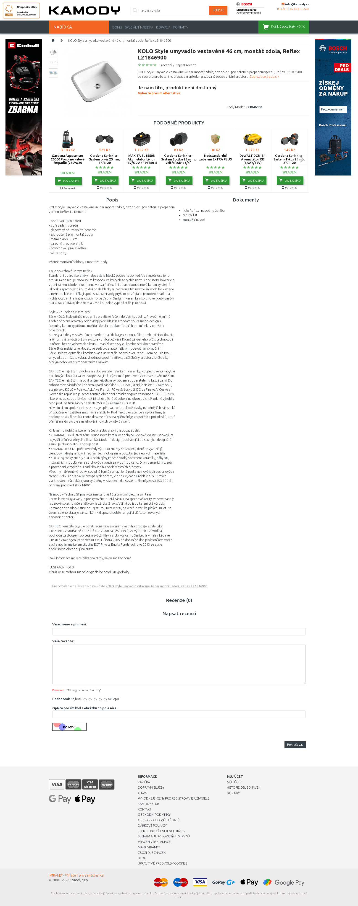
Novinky (233, 793)
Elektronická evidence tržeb (161, 831)
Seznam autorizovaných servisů (164, 836)
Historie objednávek (243, 787)
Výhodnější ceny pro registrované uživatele (173, 798)
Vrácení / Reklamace (154, 842)
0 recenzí (165, 65)
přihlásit (282, 9)
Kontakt (144, 809)
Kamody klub (148, 804)
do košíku (68, 181)
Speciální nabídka (139, 27)
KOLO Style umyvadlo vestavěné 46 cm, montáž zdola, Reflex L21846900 (119, 40)
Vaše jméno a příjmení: (69, 624)
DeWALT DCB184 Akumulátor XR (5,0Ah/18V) (252, 159)
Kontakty (180, 27)
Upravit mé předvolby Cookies (162, 863)
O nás (142, 793)
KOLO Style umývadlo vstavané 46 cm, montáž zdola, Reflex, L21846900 (157, 586)
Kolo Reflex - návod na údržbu (203, 210)
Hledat (218, 10)
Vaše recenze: (63, 641)
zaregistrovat (299, 9)
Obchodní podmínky (154, 814)
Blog (142, 858)
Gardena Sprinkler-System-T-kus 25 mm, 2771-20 (289, 159)
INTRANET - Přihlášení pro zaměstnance (76, 875)
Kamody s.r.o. (79, 880)
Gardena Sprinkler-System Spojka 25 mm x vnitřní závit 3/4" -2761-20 (178, 161)
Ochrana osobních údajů (159, 820)
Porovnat (67, 188)
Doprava (163, 27)
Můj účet (234, 782)
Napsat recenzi (186, 65)
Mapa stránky (149, 847)
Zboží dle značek (152, 852)
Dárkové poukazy (152, 825)
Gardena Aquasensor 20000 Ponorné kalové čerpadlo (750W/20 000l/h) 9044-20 (67, 161)
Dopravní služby (151, 787)
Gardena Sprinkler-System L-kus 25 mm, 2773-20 (104, 159)
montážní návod (193, 220)
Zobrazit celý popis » (264, 76)
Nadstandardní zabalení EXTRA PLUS (215, 157)
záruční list (189, 215)
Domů (117, 27)
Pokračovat (295, 744)
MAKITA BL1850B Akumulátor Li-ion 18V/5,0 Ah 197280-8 (141, 159)
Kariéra (144, 782)
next (302, 159)
